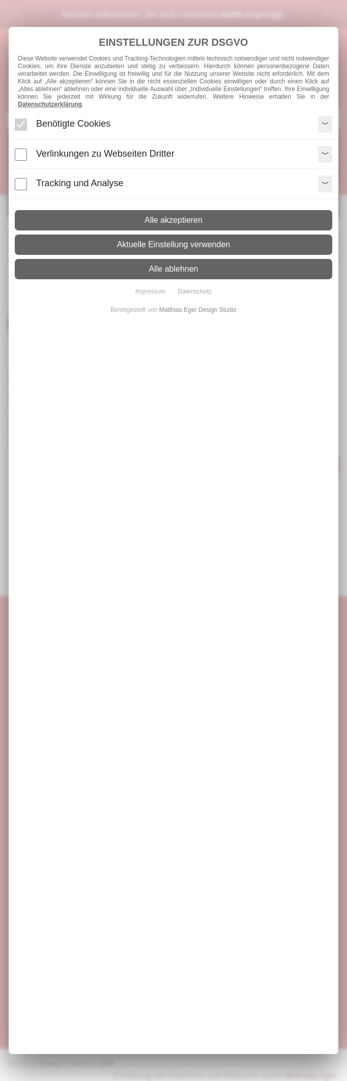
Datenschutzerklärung (50, 104)
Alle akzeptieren (173, 220)
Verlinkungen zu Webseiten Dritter (105, 154)
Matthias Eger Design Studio (198, 309)
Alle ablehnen (173, 269)
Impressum (150, 291)
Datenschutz (195, 291)
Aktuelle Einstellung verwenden (173, 244)
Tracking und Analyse (79, 183)
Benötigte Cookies (73, 124)
